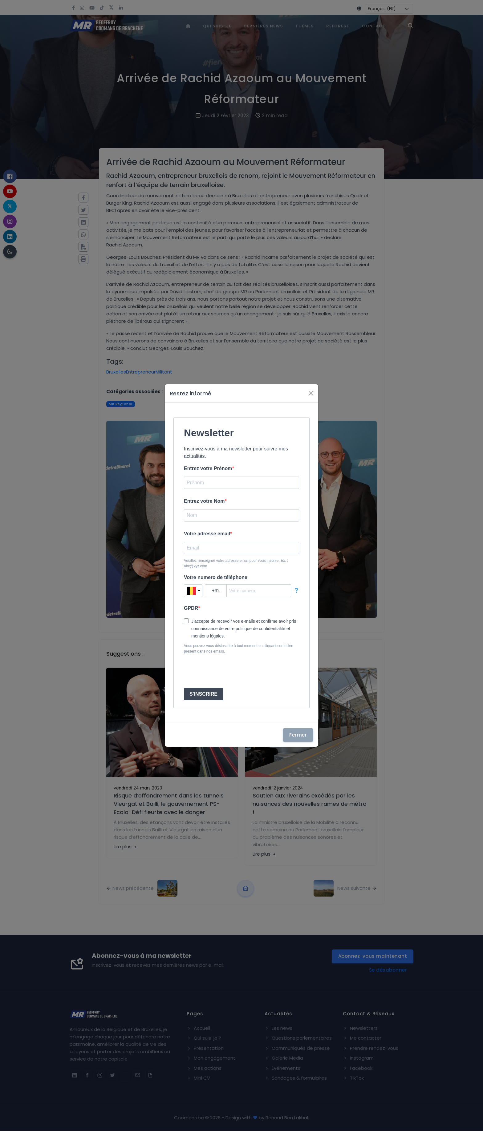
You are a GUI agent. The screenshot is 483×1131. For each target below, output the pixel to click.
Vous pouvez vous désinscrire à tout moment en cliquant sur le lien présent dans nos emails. (238, 648)
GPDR (191, 608)
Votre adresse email (207, 533)
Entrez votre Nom (204, 501)
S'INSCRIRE (203, 694)
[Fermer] (311, 393)
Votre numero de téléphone (215, 577)
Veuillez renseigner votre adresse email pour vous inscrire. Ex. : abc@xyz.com (236, 563)
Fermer (298, 735)
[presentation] (231, 671)
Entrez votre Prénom (208, 468)
